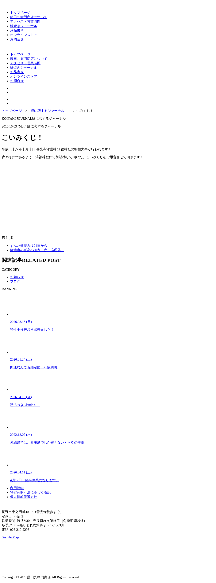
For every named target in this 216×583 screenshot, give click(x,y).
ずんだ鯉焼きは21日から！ (30, 245)
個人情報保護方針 (23, 497)
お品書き (17, 30)
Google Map (10, 537)
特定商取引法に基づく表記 (30, 492)
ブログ (15, 281)
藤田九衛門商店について (28, 17)
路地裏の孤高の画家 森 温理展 (37, 250)
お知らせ (17, 277)
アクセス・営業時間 (25, 21)
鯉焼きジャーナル (23, 26)
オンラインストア (23, 35)
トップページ (20, 12)
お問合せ (17, 39)
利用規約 (17, 488)
